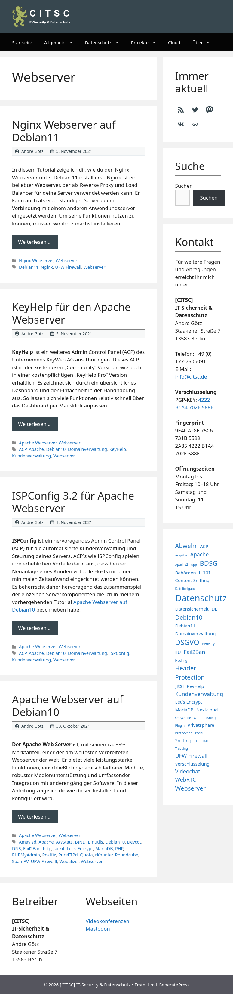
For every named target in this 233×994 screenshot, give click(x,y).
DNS (16, 848)
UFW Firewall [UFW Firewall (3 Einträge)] (191, 755)
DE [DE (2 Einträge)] (214, 609)
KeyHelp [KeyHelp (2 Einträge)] (195, 686)
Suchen (184, 185)
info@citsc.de (191, 376)
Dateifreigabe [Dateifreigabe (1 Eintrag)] (185, 589)
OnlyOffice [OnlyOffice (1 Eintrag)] (183, 718)
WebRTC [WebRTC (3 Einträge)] (185, 779)
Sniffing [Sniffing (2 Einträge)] (183, 740)
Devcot (134, 842)
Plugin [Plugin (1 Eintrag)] (180, 725)
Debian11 (28, 267)
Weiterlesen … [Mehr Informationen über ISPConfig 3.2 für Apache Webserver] (35, 627)
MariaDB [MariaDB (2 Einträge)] (184, 710)
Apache (36, 449)
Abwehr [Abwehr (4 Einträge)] (186, 545)
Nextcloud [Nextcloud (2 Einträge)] (207, 710)
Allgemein (61, 42)
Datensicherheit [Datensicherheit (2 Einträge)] (192, 609)
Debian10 (56, 449)
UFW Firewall (68, 267)
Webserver (67, 260)
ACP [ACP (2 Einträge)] (204, 546)
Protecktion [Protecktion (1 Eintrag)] (183, 733)
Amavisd (27, 842)
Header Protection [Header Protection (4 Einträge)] (190, 672)
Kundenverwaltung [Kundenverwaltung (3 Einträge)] (199, 694)
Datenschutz (105, 42)
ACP (22, 449)
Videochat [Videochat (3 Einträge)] (187, 771)
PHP (119, 848)
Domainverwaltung (87, 449)
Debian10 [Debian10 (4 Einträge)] (189, 617)
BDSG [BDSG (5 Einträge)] (208, 563)
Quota (86, 855)
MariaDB (104, 848)
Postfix (49, 855)
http (47, 848)
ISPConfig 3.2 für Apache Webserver (73, 501)
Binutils (95, 842)
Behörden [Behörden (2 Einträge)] (185, 573)
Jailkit (59, 848)
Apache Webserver (37, 443)
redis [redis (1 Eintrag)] (199, 733)
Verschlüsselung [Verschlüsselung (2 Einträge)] (192, 764)
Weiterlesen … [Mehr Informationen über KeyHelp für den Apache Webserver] (35, 423)
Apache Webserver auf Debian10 (67, 705)
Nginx (47, 267)
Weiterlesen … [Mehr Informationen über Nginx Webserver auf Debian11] (35, 241)
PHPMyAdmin (26, 855)
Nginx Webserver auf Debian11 (64, 130)
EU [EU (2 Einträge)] (178, 652)
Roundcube (126, 855)
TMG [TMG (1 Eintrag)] (205, 741)
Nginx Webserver (36, 260)
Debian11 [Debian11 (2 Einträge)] (185, 626)
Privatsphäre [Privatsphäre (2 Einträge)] (201, 725)
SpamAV (20, 861)
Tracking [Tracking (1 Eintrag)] (181, 748)
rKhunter (104, 855)
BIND (80, 842)
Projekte (146, 42)
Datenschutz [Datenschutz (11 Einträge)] (201, 598)
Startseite (22, 42)
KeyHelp (117, 449)
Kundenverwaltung (31, 456)
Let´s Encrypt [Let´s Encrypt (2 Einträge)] (188, 702)
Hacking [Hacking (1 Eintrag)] (181, 660)
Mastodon (98, 928)
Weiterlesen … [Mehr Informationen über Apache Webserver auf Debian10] (35, 816)
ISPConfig (119, 653)
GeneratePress (173, 985)
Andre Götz (32, 151)
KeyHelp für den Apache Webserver (71, 313)
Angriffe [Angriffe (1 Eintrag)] (181, 555)
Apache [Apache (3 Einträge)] (199, 554)
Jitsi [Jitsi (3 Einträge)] (179, 685)
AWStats (64, 842)
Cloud (174, 42)
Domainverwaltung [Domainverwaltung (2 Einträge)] (195, 633)
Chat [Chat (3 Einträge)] (204, 572)
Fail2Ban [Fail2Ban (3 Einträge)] (194, 651)
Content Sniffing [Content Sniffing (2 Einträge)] (192, 580)
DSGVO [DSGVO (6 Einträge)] (187, 642)
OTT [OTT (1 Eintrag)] (197, 718)
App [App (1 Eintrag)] (194, 564)
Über (204, 42)
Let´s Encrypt (80, 848)
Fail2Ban (32, 848)
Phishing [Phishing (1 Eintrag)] (209, 718)
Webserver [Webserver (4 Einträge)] (190, 788)
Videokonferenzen (107, 921)
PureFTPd (68, 855)
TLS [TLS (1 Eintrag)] (196, 741)
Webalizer (68, 861)
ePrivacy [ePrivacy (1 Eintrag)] (208, 644)
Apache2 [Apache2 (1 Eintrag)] (181, 564)
